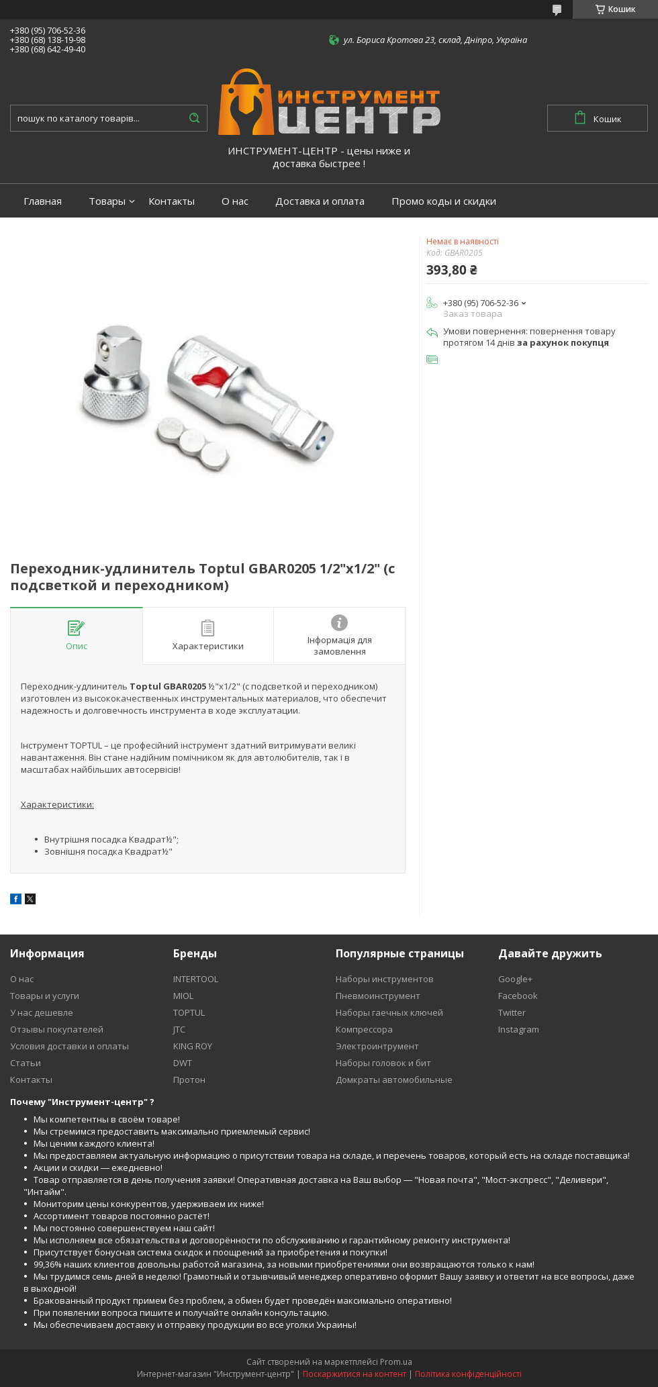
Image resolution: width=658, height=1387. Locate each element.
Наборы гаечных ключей (389, 1012)
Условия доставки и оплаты (69, 1046)
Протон (189, 1079)
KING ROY (192, 1046)
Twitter (512, 1012)
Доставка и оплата (320, 201)
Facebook (518, 996)
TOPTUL (189, 1012)
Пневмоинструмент (378, 996)
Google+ (515, 979)
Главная (42, 201)
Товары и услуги (44, 996)
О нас (235, 201)
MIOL (183, 996)
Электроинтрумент (377, 1046)
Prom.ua (396, 1362)
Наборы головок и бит (383, 1063)
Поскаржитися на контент (354, 1374)
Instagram (518, 1029)
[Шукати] (194, 118)
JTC (179, 1029)
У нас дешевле (41, 1012)
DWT (182, 1063)
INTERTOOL (195, 979)
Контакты (171, 201)
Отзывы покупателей (56, 1029)
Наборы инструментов (385, 979)
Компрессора (364, 1029)
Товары (107, 201)
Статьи (25, 1063)
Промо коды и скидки (443, 201)
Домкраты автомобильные (394, 1079)
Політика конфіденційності (468, 1374)
